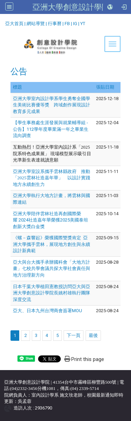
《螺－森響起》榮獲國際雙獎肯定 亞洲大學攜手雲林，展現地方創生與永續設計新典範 (51, 244)
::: (2, 22)
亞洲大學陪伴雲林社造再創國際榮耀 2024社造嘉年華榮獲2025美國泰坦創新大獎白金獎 (50, 220)
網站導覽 (36, 23)
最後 (93, 335)
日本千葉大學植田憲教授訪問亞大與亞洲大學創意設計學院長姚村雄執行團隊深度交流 (51, 293)
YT (82, 23)
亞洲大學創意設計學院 (70, 7)
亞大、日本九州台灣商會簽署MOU (47, 310)
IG (75, 23)
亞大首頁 (14, 23)
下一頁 (73, 335)
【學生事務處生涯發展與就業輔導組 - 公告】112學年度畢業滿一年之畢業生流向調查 (50, 129)
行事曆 (54, 23)
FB (67, 23)
